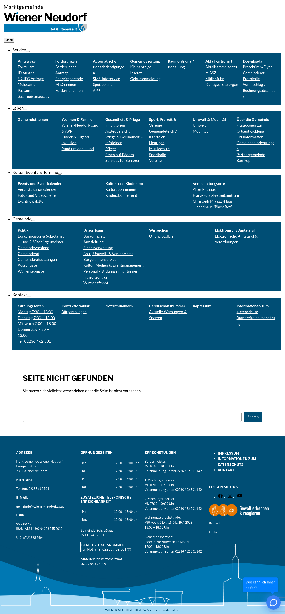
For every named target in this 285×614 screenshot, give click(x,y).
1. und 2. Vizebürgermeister (40, 242)
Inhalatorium (115, 125)
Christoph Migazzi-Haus (212, 201)
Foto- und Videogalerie (37, 195)
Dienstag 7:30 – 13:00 (36, 317)
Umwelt (199, 125)
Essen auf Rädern (119, 154)
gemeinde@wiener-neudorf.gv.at (40, 506)
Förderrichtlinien (69, 90)
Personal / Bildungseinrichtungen (110, 271)
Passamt (25, 90)
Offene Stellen (161, 236)
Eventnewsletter (31, 201)
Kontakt (19, 294)
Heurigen (157, 142)
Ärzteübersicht (117, 131)
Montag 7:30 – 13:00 (35, 311)
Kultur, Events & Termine (35, 172)
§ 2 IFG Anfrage (31, 78)
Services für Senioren (122, 160)
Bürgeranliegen (74, 311)
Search (253, 416)
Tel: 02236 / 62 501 (34, 341)
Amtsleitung (93, 242)
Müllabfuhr (214, 78)
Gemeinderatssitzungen (37, 259)
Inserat (136, 73)
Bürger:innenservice (99, 259)
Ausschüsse (27, 265)
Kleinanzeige (140, 67)
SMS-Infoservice (106, 78)
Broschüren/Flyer (257, 67)
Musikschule (159, 148)
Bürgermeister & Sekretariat (41, 236)
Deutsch (215, 523)
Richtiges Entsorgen (221, 84)
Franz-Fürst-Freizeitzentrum (216, 195)
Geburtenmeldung (145, 78)
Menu (9, 40)
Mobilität (200, 131)
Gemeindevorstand (33, 247)
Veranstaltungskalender (37, 189)
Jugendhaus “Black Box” (212, 207)
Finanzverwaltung (98, 247)
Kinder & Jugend (75, 137)
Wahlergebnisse (31, 271)
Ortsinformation (250, 137)
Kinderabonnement (121, 195)
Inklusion (69, 142)
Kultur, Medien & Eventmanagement (113, 265)
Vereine (155, 160)
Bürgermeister (95, 236)
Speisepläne (102, 84)
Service (19, 49)
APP (96, 90)
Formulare (26, 67)
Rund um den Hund (78, 148)
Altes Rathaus (204, 189)
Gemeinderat (28, 253)
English (214, 532)
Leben (18, 107)
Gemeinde (21, 218)
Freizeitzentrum (96, 277)
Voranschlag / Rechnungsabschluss (259, 90)
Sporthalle (157, 154)
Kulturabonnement (120, 189)
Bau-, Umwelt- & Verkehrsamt (108, 253)
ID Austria (26, 73)
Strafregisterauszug (34, 96)
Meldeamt (26, 84)
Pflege (110, 148)
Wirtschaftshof (95, 283)
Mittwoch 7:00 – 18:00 (37, 323)
